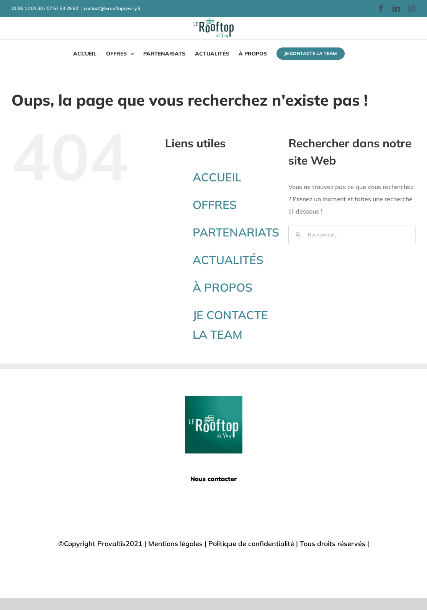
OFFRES (215, 204)
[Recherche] (298, 234)
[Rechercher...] (352, 234)
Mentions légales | (178, 543)
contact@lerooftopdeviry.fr (112, 8)
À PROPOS (222, 287)
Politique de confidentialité (251, 543)
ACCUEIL (217, 177)
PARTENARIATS (236, 232)
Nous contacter (213, 479)
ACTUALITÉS (228, 260)
